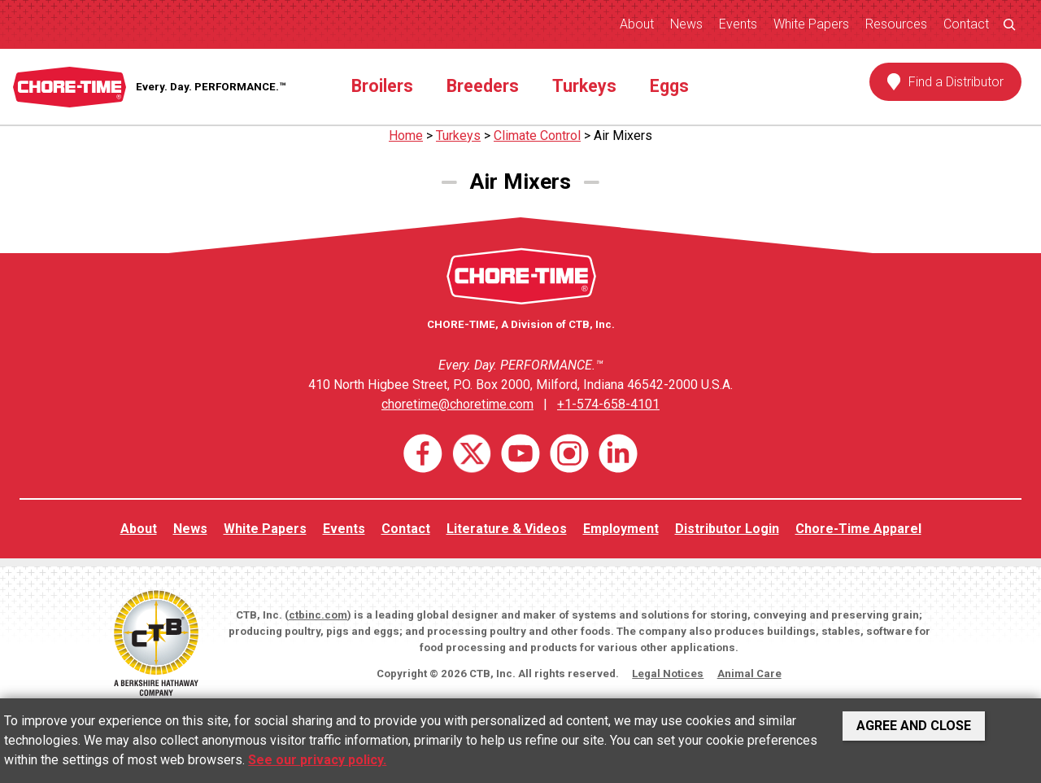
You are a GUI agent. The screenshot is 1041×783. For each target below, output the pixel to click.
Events (738, 24)
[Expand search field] (1009, 24)
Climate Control (537, 135)
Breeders (482, 86)
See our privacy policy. (317, 760)
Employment (621, 528)
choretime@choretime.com (457, 404)
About (637, 24)
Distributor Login (727, 528)
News (686, 24)
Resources (896, 24)
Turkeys (584, 86)
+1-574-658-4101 (608, 404)
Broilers (382, 86)
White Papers (811, 24)
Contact (966, 24)
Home (406, 135)
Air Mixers (623, 135)
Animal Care (749, 673)
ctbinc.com (318, 615)
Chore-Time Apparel (858, 528)
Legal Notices (667, 673)
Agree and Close (913, 725)
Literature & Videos (506, 528)
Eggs (669, 86)
